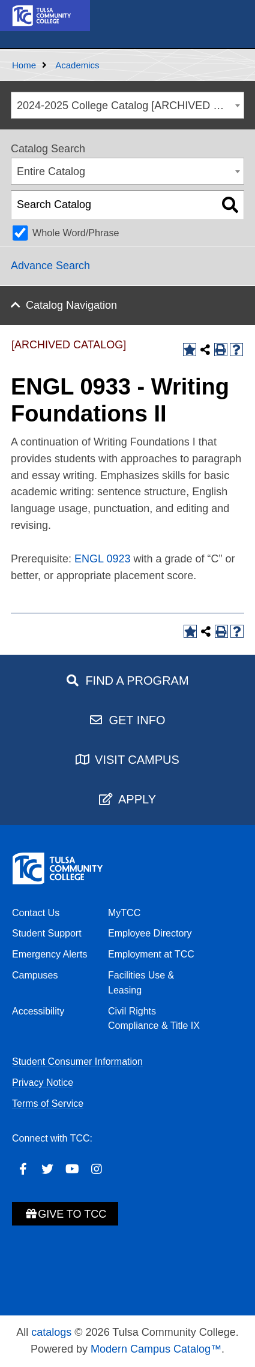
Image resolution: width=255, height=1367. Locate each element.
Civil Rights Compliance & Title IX (154, 1018)
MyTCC (124, 913)
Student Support (47, 933)
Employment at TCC (151, 954)
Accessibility (38, 1011)
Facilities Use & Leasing (141, 982)
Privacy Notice (42, 1082)
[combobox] (127, 105)
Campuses (35, 975)
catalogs (51, 1332)
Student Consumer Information (77, 1061)
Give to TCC (65, 1214)
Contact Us (35, 913)
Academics (77, 65)
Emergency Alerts (49, 954)
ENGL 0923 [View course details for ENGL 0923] (102, 559)
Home (24, 65)
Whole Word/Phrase (75, 232)
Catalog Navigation (71, 305)
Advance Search (50, 266)
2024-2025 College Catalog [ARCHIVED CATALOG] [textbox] (130, 106)
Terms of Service (47, 1103)
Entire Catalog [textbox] (51, 171)
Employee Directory (150, 933)
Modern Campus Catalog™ (156, 1349)
